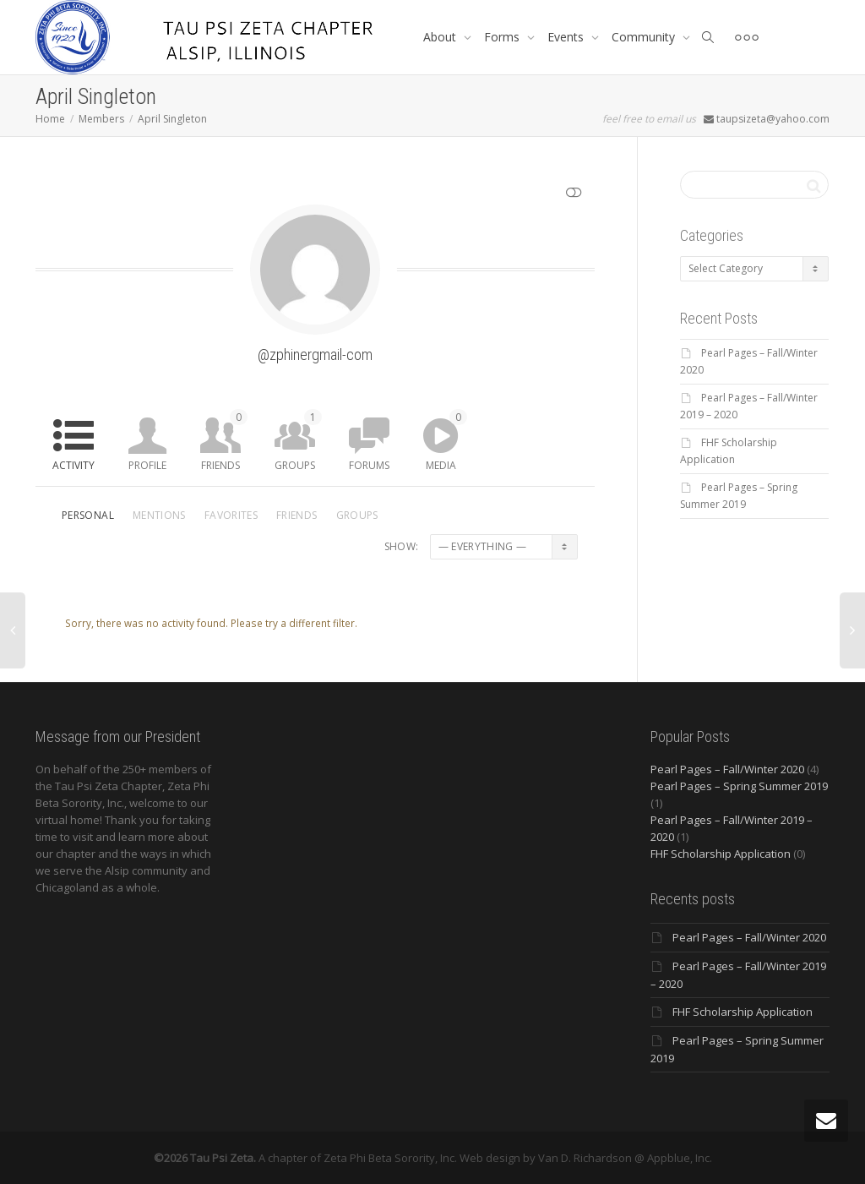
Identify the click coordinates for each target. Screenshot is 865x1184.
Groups (298, 440)
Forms (503, 37)
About (441, 37)
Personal (88, 515)
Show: (401, 546)
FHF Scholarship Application (720, 853)
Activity (73, 465)
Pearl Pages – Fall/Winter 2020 (727, 769)
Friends (224, 440)
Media (446, 440)
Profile (147, 465)
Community (645, 37)
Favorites (231, 515)
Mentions (159, 515)
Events (567, 37)
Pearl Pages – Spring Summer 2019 (739, 786)
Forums (369, 465)
